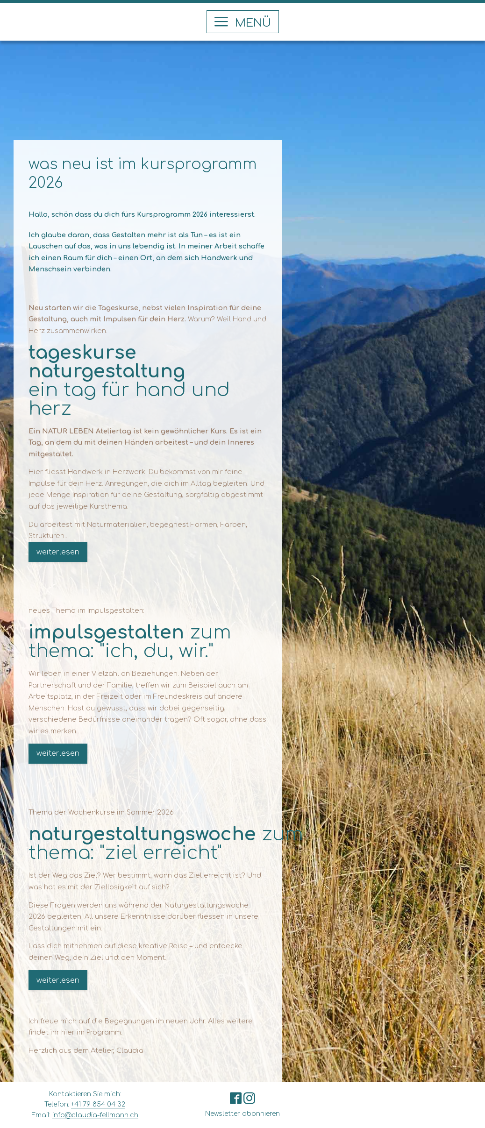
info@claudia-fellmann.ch (95, 1115)
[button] (243, 21)
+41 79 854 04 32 (98, 1104)
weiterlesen (57, 552)
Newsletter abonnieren (242, 1113)
